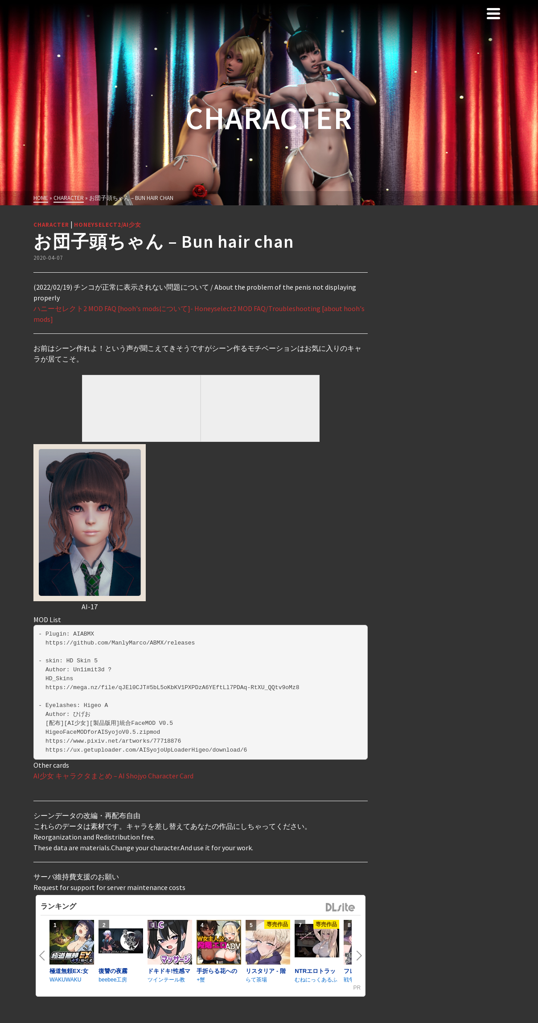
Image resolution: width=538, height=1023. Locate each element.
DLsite (340, 907)
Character (51, 225)
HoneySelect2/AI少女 (107, 225)
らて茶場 (256, 980)
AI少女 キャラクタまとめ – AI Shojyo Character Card (113, 775)
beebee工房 (113, 980)
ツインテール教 (166, 980)
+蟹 (201, 980)
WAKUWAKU (65, 980)
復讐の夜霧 (113, 971)
